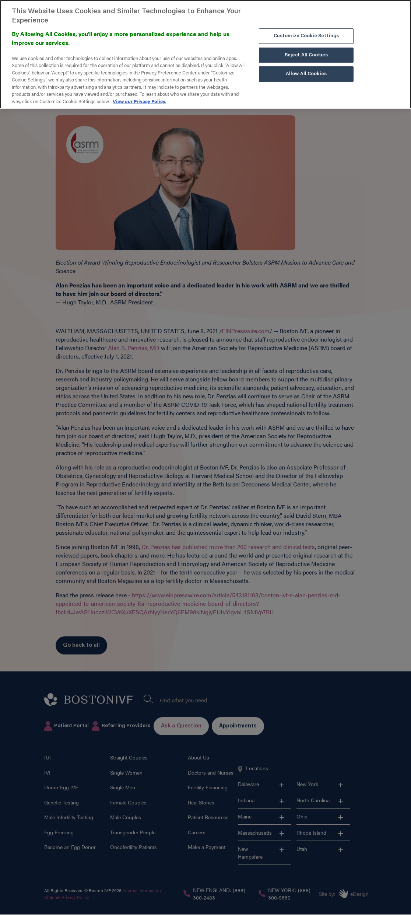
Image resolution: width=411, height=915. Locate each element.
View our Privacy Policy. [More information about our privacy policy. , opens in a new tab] (139, 88)
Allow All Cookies (306, 61)
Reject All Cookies (306, 42)
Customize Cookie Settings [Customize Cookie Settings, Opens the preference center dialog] (306, 23)
